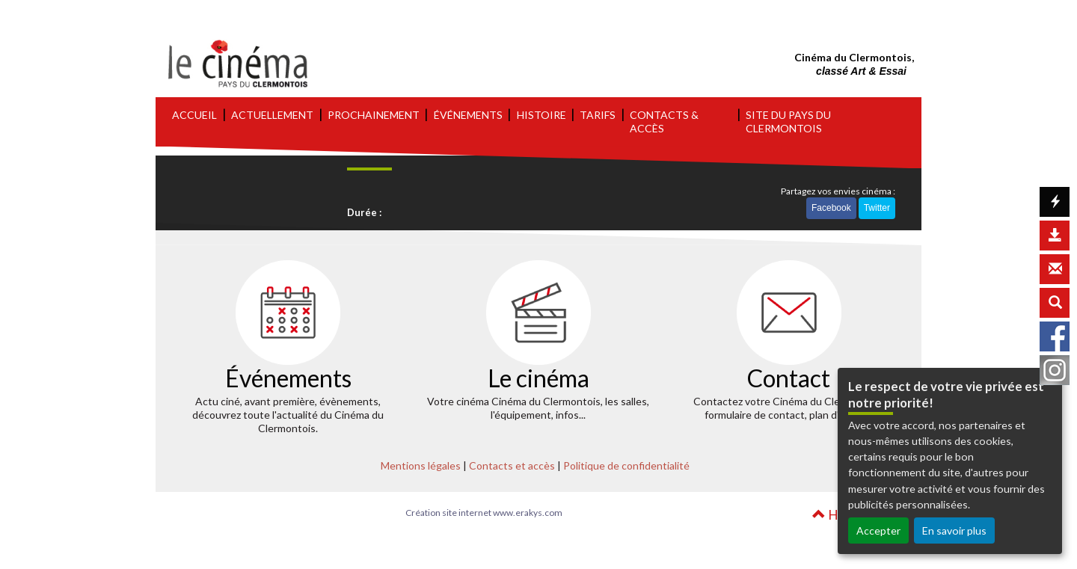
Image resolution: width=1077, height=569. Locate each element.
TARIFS (598, 114)
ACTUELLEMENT (272, 114)
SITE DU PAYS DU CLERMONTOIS (788, 121)
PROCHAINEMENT (374, 114)
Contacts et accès (512, 465)
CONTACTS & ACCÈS (664, 121)
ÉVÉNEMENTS (468, 114)
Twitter (877, 208)
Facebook (831, 208)
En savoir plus (954, 530)
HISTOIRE (541, 114)
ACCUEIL (194, 114)
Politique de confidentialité (626, 465)
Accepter (878, 530)
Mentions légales (421, 465)
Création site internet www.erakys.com (483, 512)
